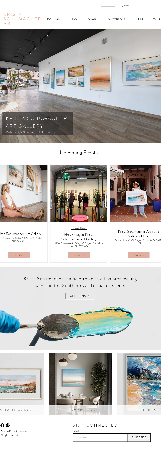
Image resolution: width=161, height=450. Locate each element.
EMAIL (76, 431)
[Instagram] (8, 425)
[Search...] (139, 6)
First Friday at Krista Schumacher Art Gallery (78, 236)
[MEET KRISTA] (80, 296)
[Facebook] (2, 425)
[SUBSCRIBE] (139, 437)
